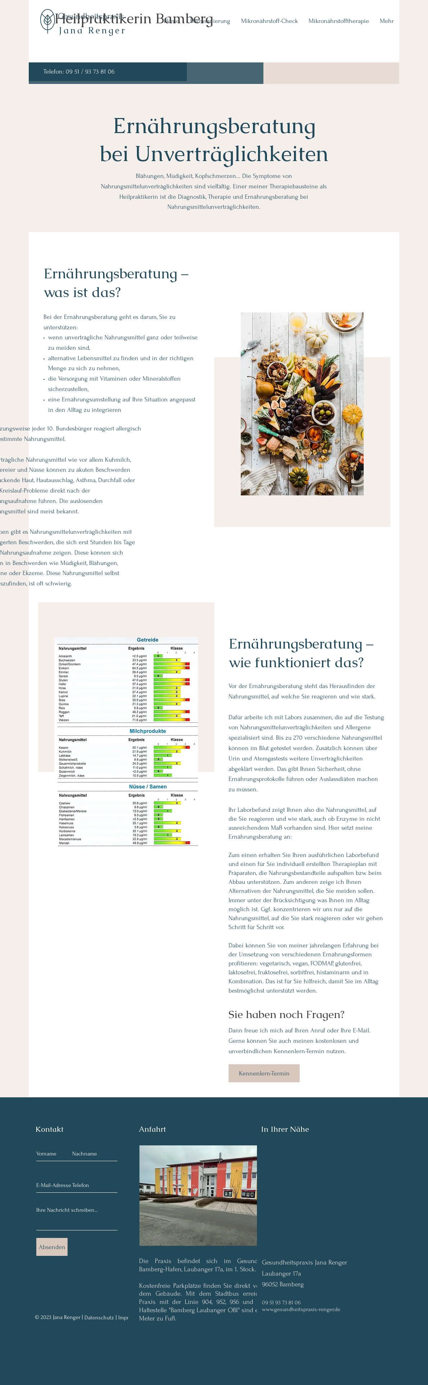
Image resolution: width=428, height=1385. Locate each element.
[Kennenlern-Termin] (264, 1073)
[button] (216, 1195)
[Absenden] (52, 1247)
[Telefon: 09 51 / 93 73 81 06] (108, 71)
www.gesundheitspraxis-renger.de (301, 1309)
